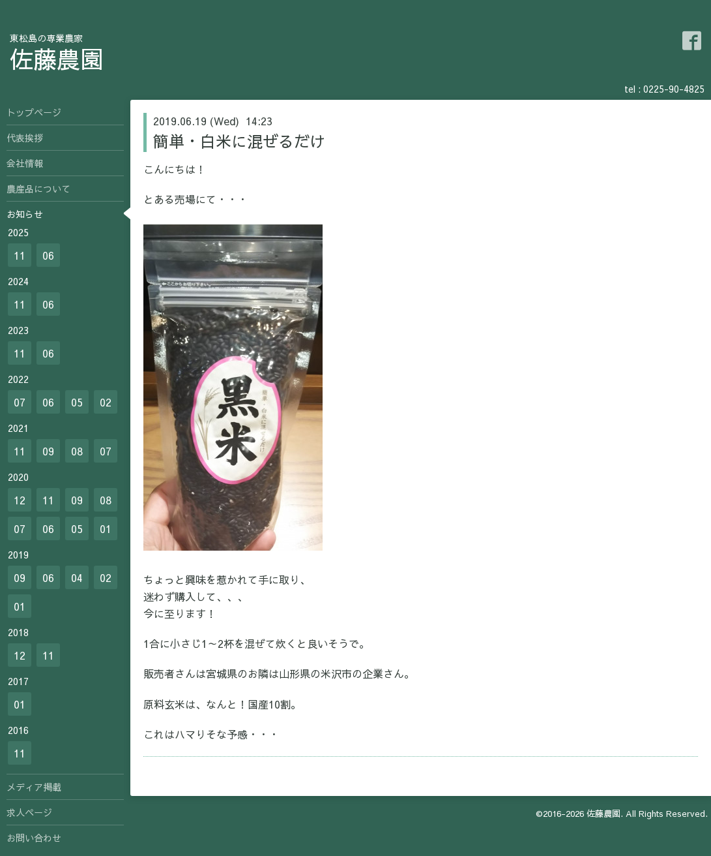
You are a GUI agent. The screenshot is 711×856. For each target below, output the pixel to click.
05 (77, 402)
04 (77, 577)
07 (19, 402)
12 (19, 500)
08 (77, 451)
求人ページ (29, 812)
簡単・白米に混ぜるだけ (239, 141)
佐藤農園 (57, 58)
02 (105, 402)
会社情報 (25, 163)
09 (48, 451)
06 (48, 255)
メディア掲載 (34, 786)
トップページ (34, 112)
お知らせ (25, 214)
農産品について (38, 188)
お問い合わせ (34, 837)
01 (105, 528)
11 (19, 255)
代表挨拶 (25, 137)
